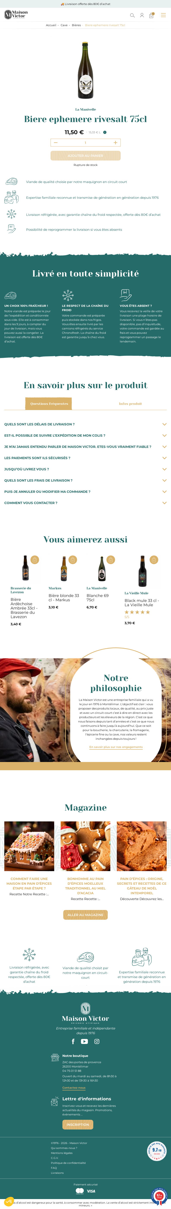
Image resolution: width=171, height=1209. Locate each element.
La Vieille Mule (136, 593)
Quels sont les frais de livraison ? (85, 480)
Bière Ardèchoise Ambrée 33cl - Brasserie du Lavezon (24, 608)
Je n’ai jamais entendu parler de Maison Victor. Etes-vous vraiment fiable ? (85, 447)
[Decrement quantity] (55, 142)
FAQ (54, 1167)
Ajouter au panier (85, 156)
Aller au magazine (85, 915)
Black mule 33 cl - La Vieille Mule (142, 602)
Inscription (78, 1125)
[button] (9, 1201)
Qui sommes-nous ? (64, 1148)
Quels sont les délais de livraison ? (85, 424)
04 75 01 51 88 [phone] (71, 1070)
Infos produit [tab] (130, 403)
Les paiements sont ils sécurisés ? (85, 458)
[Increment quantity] (115, 142)
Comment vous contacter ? (85, 503)
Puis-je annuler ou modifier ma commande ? (85, 492)
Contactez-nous (74, 1087)
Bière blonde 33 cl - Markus (64, 597)
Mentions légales (62, 1153)
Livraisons (57, 1172)
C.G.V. (55, 1158)
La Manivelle (85, 109)
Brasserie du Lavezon (21, 590)
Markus (55, 588)
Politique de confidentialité (68, 1162)
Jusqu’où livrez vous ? (85, 469)
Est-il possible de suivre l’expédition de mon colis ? (85, 435)
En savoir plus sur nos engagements (116, 747)
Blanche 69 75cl (98, 597)
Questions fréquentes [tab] (48, 403)
